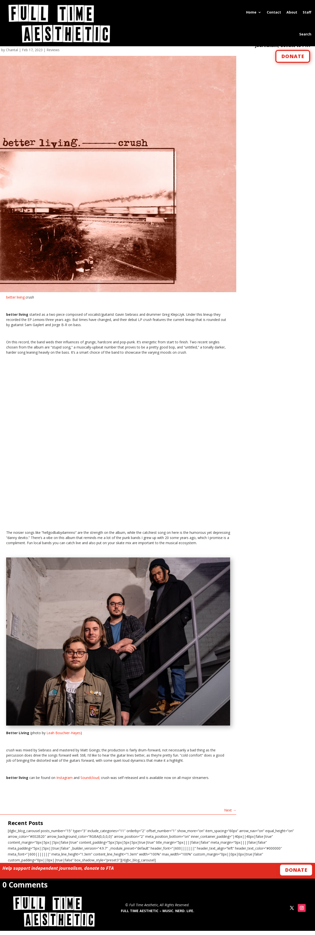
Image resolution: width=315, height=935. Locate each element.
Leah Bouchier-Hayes (64, 736)
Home (251, 12)
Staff (307, 12)
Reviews (53, 53)
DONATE (292, 60)
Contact (274, 12)
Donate (296, 874)
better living (15, 301)
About (291, 12)
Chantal (12, 53)
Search (305, 34)
